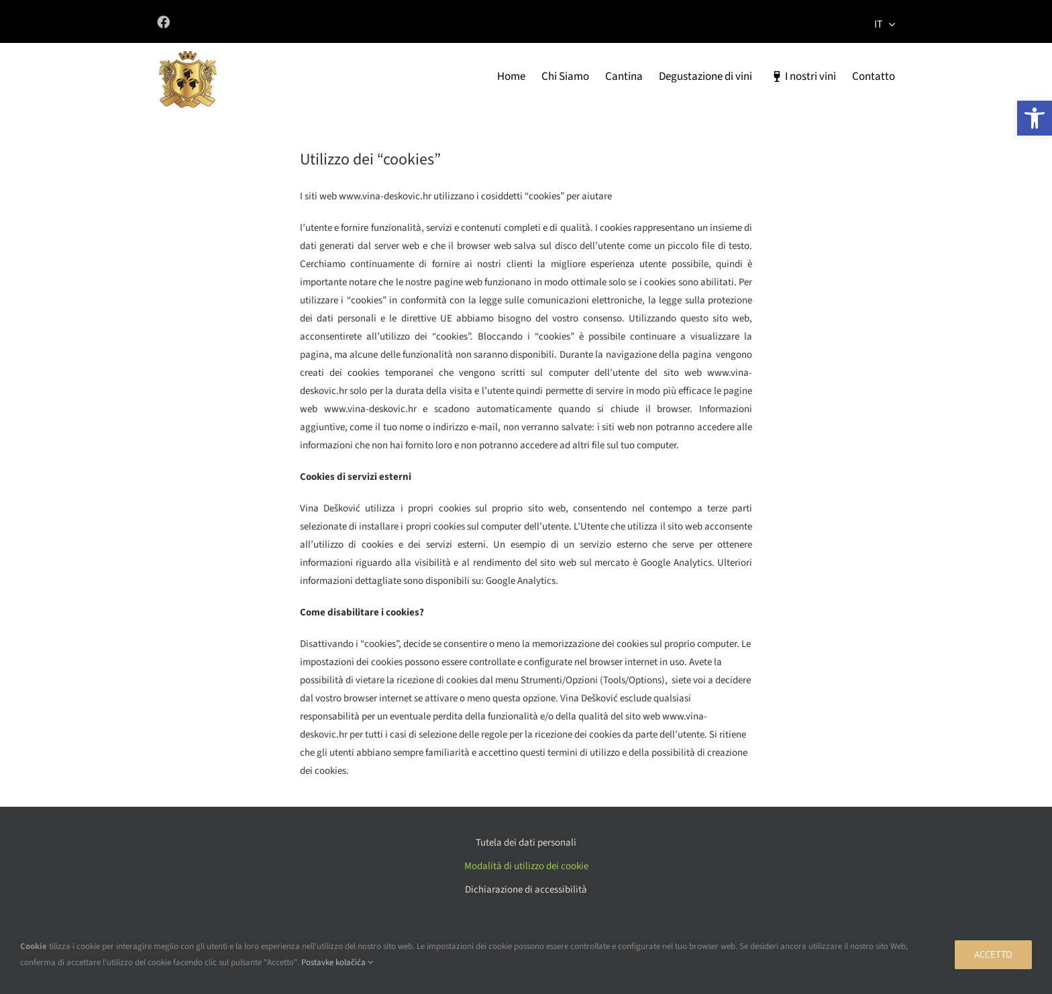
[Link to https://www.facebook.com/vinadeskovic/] (331, 21)
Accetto (993, 954)
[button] (1034, 118)
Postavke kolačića (337, 962)
